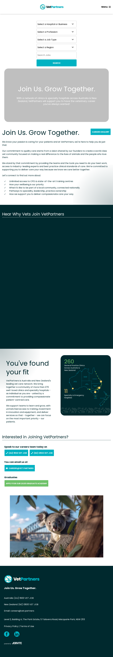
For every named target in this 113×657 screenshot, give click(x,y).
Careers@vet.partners (19, 468)
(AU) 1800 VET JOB (24, 598)
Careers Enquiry (100, 132)
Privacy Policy (11, 626)
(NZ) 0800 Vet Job (42, 453)
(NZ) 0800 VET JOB (28, 604)
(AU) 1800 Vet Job (16, 453)
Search (56, 63)
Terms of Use (27, 626)
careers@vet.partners (22, 610)
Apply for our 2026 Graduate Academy (26, 483)
